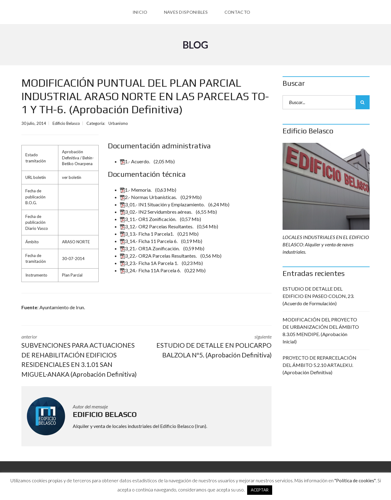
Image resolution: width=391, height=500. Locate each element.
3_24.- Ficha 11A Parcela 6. (151, 270)
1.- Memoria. (136, 190)
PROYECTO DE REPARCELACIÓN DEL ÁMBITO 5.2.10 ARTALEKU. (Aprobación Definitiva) (319, 365)
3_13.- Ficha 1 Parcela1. (147, 234)
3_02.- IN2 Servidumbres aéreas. (156, 212)
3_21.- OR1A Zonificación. (150, 248)
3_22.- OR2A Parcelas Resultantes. (159, 256)
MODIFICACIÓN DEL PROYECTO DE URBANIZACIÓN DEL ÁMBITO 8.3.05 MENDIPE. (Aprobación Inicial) (321, 330)
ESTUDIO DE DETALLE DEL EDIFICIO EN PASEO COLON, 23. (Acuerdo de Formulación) (318, 296)
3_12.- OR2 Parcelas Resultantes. (157, 226)
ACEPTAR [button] (260, 489)
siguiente (214, 347)
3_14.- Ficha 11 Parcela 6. (149, 241)
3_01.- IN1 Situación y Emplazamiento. (163, 204)
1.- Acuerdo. (135, 161)
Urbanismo (118, 123)
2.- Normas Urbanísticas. (149, 197)
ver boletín (71, 177)
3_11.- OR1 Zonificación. (148, 219)
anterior (79, 356)
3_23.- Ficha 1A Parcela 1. (149, 263)
